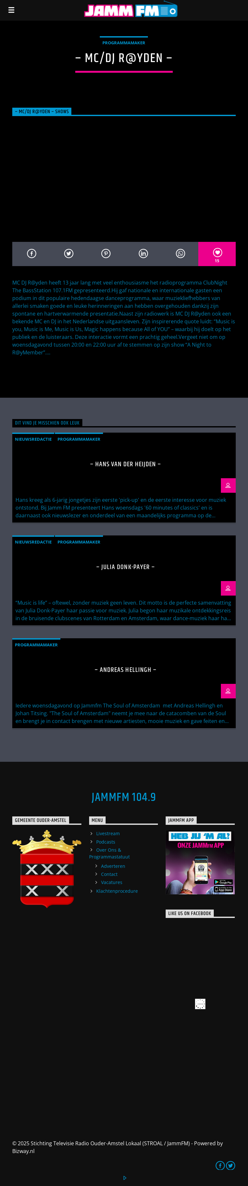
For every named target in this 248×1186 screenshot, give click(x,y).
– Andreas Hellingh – (126, 670)
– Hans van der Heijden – (125, 464)
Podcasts (105, 842)
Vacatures (111, 882)
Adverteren (113, 866)
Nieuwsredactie (33, 439)
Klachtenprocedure (117, 891)
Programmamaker (123, 43)
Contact (109, 874)
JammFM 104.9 (124, 798)
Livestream (108, 833)
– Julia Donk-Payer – (125, 567)
